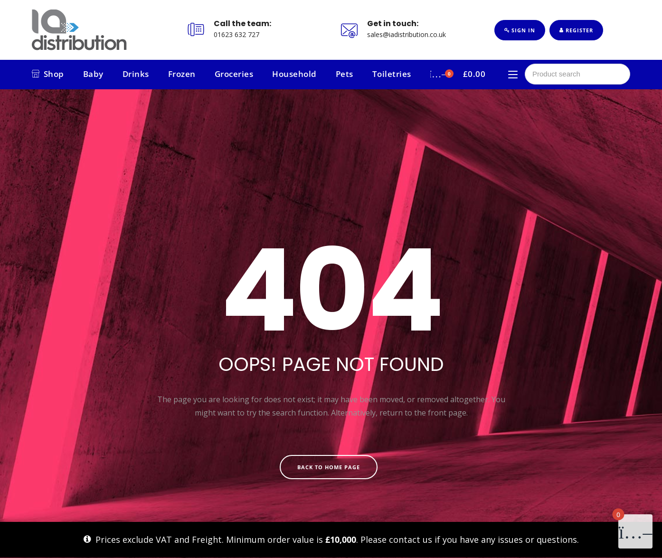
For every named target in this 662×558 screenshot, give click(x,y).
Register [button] (576, 30)
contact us (410, 539)
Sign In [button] (519, 30)
